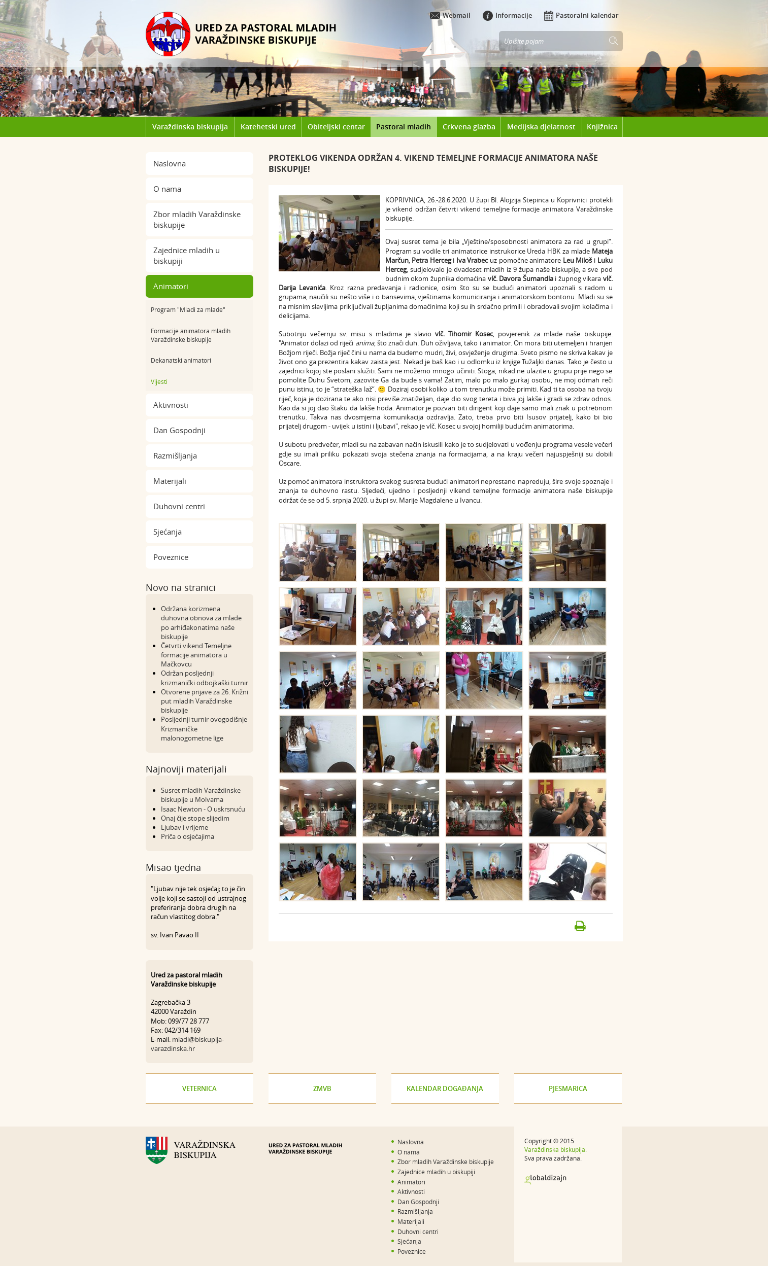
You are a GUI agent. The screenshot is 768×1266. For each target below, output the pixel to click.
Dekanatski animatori (181, 360)
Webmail (450, 15)
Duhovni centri (179, 506)
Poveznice (170, 557)
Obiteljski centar (336, 126)
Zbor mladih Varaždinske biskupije (197, 219)
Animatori (170, 286)
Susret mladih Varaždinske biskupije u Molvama (201, 795)
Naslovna (169, 163)
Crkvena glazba (469, 126)
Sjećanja (167, 531)
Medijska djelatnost (541, 126)
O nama (167, 189)
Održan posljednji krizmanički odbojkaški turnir (204, 678)
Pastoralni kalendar (581, 15)
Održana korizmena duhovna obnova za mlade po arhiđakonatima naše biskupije (201, 622)
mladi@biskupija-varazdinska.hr (187, 1044)
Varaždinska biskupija (190, 126)
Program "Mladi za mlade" (188, 309)
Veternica (199, 1088)
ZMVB (322, 1088)
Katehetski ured (268, 126)
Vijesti (159, 381)
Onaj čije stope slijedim (195, 818)
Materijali (169, 481)
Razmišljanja (175, 455)
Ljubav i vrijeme (184, 827)
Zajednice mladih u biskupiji (186, 255)
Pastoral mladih (403, 126)
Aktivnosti (170, 405)
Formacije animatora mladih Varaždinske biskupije (190, 335)
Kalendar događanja (445, 1088)
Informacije (507, 15)
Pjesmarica (568, 1088)
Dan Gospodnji (179, 430)
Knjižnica (602, 126)
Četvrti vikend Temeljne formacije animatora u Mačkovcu (196, 655)
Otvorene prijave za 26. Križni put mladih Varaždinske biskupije (204, 701)
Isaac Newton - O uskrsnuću (203, 809)
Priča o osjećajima (187, 836)
